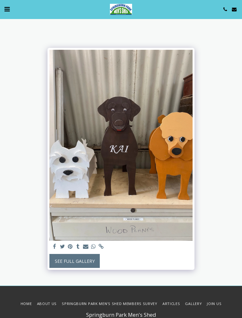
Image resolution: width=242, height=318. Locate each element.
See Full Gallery (75, 261)
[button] (7, 9)
